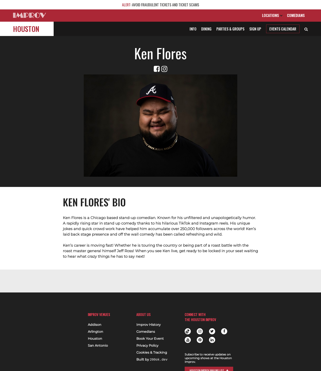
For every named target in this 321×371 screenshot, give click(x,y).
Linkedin (212, 340)
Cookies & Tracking (151, 352)
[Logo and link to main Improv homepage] (29, 15)
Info (193, 28)
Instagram (200, 331)
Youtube (188, 340)
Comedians (296, 15)
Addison (94, 324)
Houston (26, 29)
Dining (206, 28)
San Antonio (98, 345)
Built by (151, 359)
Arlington (95, 331)
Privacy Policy (147, 345)
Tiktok (188, 331)
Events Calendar (282, 28)
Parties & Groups (230, 28)
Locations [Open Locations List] (272, 15)
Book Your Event (150, 338)
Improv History (148, 324)
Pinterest (200, 340)
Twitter (212, 331)
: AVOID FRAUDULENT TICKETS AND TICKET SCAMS (160, 4)
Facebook (224, 331)
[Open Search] (306, 28)
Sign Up (255, 28)
